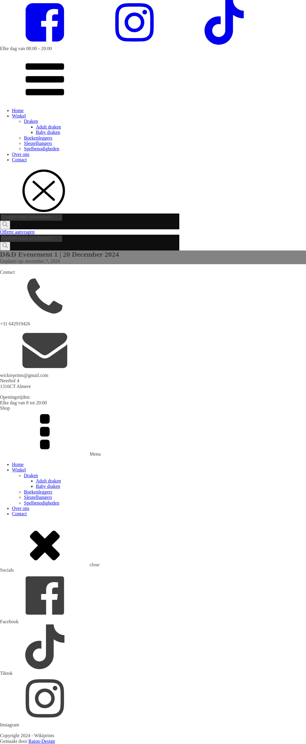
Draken (31, 121)
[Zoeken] (5, 225)
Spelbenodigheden (41, 148)
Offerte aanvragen (17, 231)
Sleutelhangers (38, 143)
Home (18, 110)
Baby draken (48, 132)
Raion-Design (41, 741)
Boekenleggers (38, 137)
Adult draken (48, 126)
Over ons (20, 154)
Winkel (19, 115)
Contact (19, 159)
